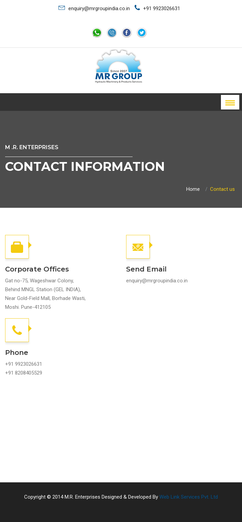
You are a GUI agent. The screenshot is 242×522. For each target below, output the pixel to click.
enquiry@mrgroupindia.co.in (94, 8)
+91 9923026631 (157, 8)
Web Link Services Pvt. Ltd (188, 497)
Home (193, 189)
